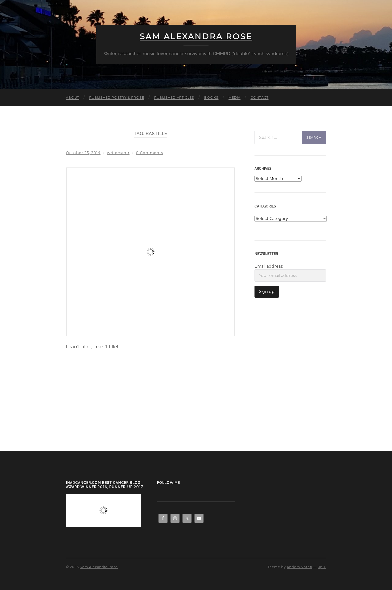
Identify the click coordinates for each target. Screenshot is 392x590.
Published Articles (174, 97)
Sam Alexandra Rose (196, 36)
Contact (259, 97)
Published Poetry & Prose (116, 97)
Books (211, 97)
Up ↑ (322, 567)
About (72, 97)
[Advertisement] (150, 387)
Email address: (290, 273)
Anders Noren (299, 567)
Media (234, 97)
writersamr (118, 153)
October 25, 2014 (83, 153)
